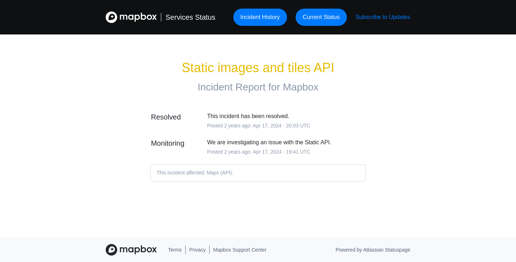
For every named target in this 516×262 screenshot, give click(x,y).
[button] (382, 17)
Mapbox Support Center (240, 250)
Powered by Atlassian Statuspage (372, 250)
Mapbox (301, 87)
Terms (175, 250)
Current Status (321, 17)
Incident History (260, 17)
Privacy (197, 250)
